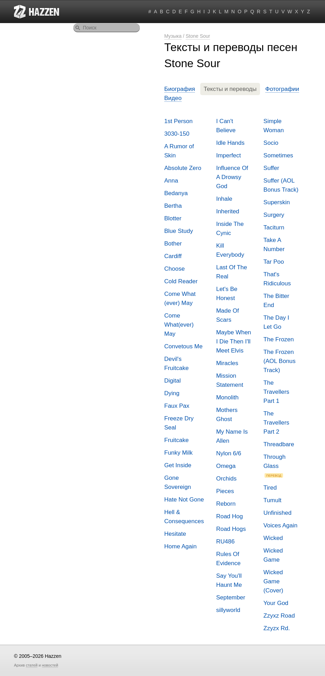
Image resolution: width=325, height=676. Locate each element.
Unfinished (277, 513)
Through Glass (274, 466)
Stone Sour (198, 36)
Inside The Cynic (230, 228)
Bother (173, 243)
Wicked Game (273, 555)
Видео (173, 98)
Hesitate (175, 534)
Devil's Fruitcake (176, 363)
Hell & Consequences (184, 517)
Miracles (227, 363)
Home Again (180, 546)
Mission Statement (229, 380)
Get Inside (178, 465)
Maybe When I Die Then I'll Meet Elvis (233, 341)
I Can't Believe (226, 126)
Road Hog (229, 516)
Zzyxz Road (279, 615)
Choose (174, 268)
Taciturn (273, 227)
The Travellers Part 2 (276, 422)
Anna (171, 180)
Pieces (225, 491)
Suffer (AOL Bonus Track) (280, 185)
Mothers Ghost (226, 414)
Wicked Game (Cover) (273, 581)
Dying (171, 393)
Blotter (172, 218)
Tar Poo (273, 261)
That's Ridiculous (277, 279)
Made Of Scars (227, 315)
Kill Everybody (230, 250)
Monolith (227, 397)
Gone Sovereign (177, 482)
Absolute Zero (182, 168)
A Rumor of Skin (179, 151)
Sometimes (278, 155)
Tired (270, 487)
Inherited (227, 211)
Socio (271, 143)
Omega (226, 466)
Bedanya (176, 193)
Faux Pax (176, 406)
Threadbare (278, 444)
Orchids (226, 478)
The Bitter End (276, 300)
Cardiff (173, 256)
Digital (172, 380)
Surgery (273, 215)
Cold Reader (180, 281)
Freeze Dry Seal (179, 423)
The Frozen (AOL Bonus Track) (279, 361)
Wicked (273, 538)
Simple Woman (273, 126)
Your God (275, 603)
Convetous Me (183, 346)
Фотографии (282, 89)
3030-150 (176, 133)
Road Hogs (231, 529)
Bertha (173, 205)
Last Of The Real (231, 272)
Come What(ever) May (179, 324)
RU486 (225, 541)
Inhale (224, 198)
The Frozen (278, 339)
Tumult (272, 500)
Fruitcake (176, 440)
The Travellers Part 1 (276, 391)
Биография (179, 89)
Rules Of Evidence (228, 559)
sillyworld (228, 610)
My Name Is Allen (232, 436)
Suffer (271, 168)
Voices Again (280, 525)
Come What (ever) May (180, 298)
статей (31, 665)
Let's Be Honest (226, 293)
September (230, 597)
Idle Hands (230, 143)
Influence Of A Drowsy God (232, 177)
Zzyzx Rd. (276, 628)
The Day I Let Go (276, 322)
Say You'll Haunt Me (229, 580)
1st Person (178, 121)
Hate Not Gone (184, 499)
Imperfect (228, 155)
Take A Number (273, 244)
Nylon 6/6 (228, 453)
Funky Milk (178, 452)
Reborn (226, 503)
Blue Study (178, 231)
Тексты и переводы (230, 89)
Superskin (276, 202)
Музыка (173, 36)
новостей (50, 665)
